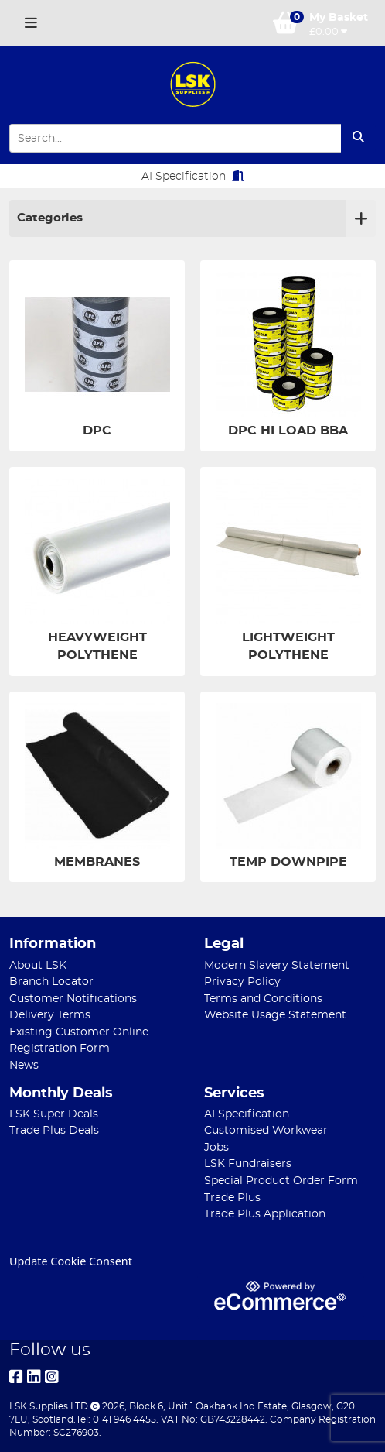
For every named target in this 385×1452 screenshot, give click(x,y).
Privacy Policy (242, 981)
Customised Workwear (266, 1130)
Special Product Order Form (281, 1180)
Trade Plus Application (264, 1214)
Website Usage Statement (275, 1015)
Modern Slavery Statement (276, 965)
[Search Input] (175, 138)
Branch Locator (51, 981)
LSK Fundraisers (247, 1163)
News (24, 1065)
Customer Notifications (73, 998)
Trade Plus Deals (54, 1130)
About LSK (37, 965)
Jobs (216, 1147)
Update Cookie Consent (70, 1261)
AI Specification (192, 176)
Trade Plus (232, 1197)
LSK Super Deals (53, 1114)
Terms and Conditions (263, 998)
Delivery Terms (49, 1015)
